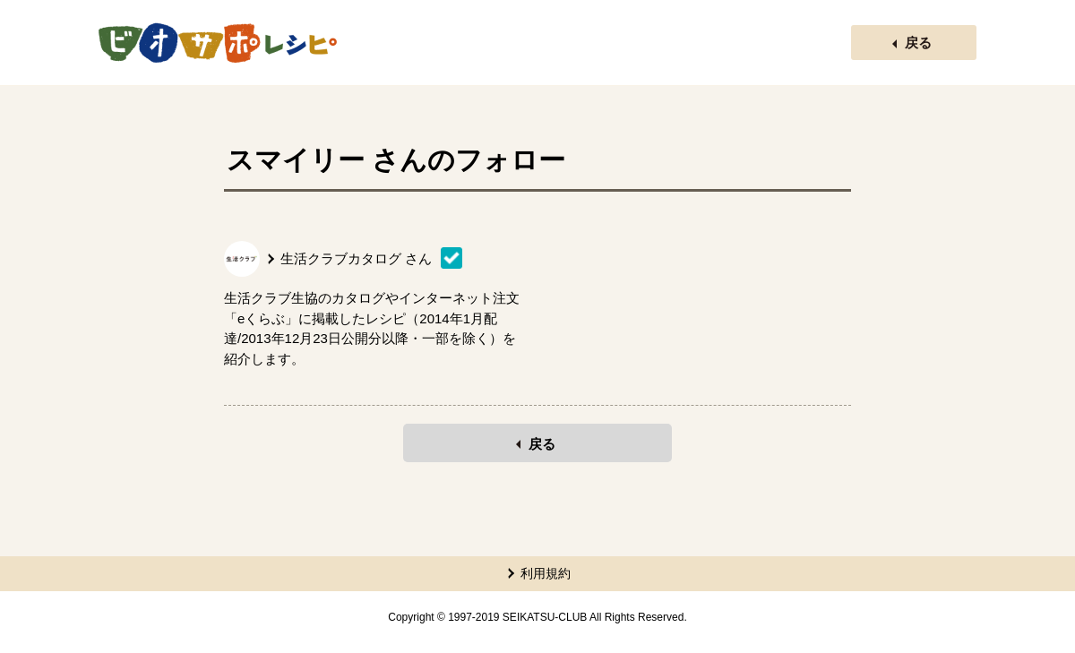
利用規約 (545, 573)
